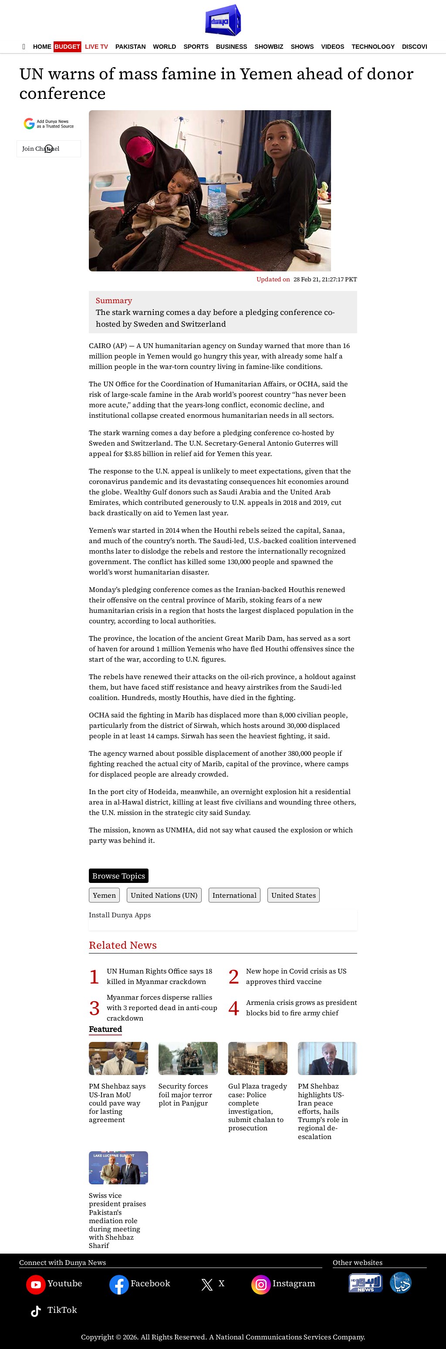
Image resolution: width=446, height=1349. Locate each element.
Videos (333, 46)
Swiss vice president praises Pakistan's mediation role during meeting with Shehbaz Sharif (117, 1220)
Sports (196, 46)
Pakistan (130, 46)
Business (231, 46)
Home (42, 46)
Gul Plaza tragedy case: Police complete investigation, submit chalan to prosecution (257, 1107)
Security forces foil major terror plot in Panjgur (185, 1094)
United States (293, 895)
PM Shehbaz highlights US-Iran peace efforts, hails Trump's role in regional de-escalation (323, 1111)
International (235, 895)
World (164, 46)
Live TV (96, 46)
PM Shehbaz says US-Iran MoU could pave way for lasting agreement (117, 1102)
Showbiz (269, 46)
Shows (302, 46)
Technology (373, 46)
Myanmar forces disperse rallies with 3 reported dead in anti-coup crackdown (162, 1007)
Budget (67, 46)
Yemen (104, 895)
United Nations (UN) (164, 895)
